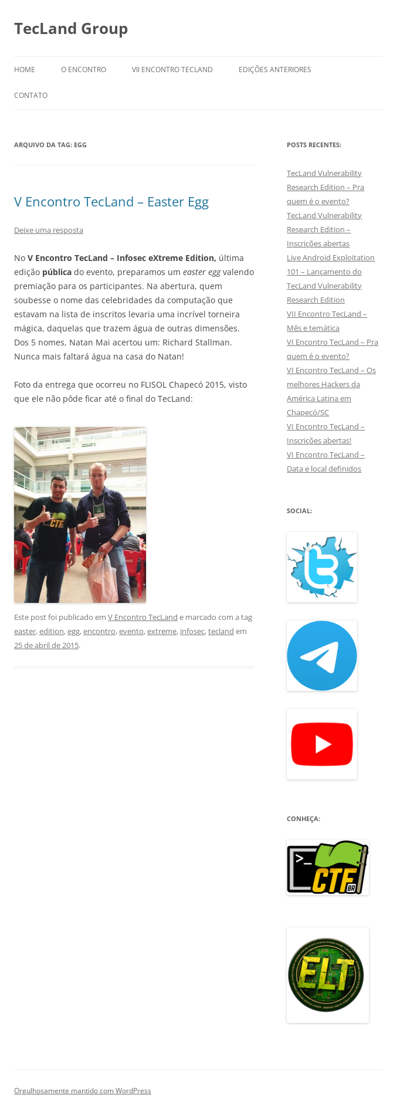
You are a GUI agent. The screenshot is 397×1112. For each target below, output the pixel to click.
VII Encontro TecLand (172, 69)
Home (24, 69)
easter (25, 631)
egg (73, 631)
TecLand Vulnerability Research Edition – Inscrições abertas (324, 229)
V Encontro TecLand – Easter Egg (111, 201)
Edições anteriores (275, 69)
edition (51, 631)
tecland (221, 631)
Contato (30, 95)
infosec (192, 631)
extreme (162, 631)
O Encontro (83, 69)
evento (131, 631)
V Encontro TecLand (143, 617)
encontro (99, 631)
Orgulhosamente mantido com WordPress (82, 1091)
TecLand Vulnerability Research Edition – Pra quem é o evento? (325, 187)
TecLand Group (71, 28)
